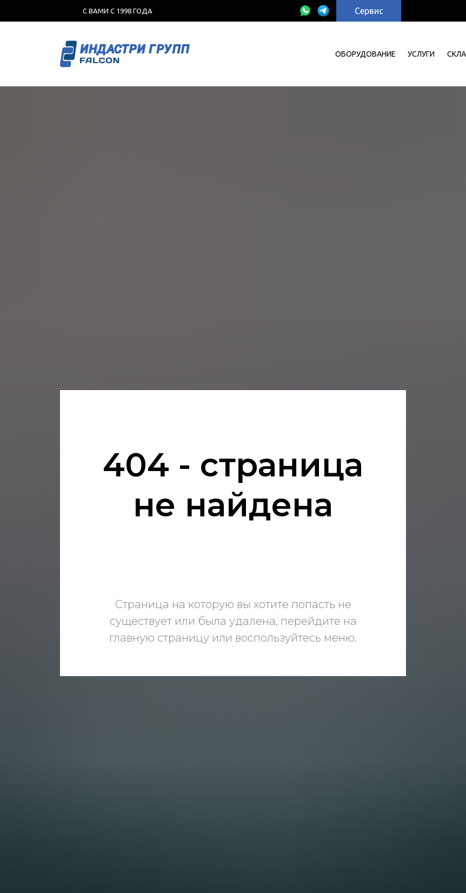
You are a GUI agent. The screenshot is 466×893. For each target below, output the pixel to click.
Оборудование (365, 54)
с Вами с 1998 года (117, 11)
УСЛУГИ (421, 54)
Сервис (369, 11)
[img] (304, 10)
